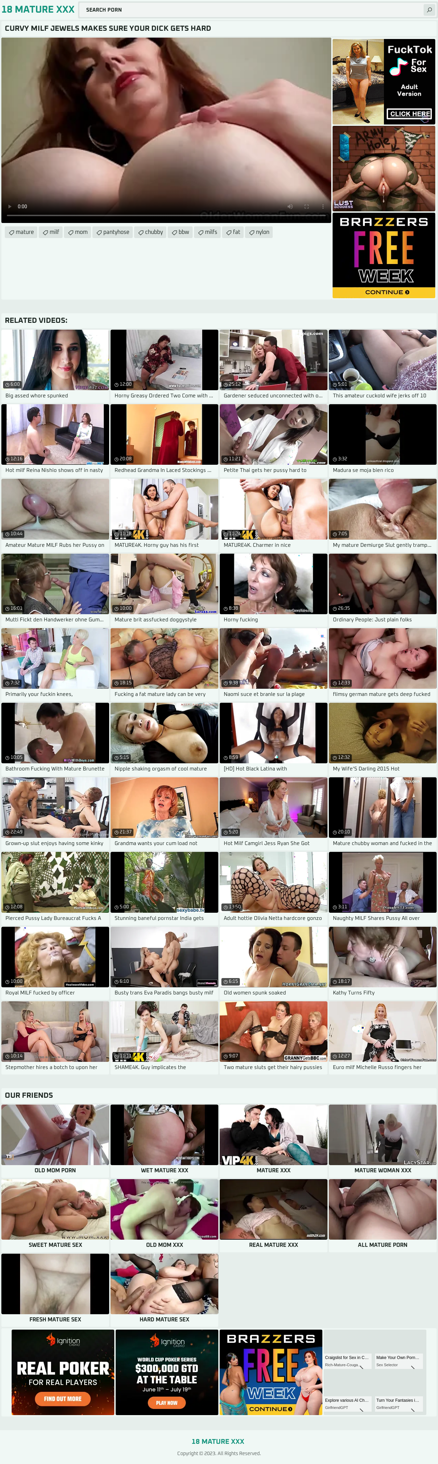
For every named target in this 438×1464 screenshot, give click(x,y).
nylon (262, 232)
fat (236, 232)
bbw (184, 232)
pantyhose (116, 232)
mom (81, 232)
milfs (211, 232)
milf (54, 232)
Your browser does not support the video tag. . (166, 130)
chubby (154, 232)
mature (25, 232)
